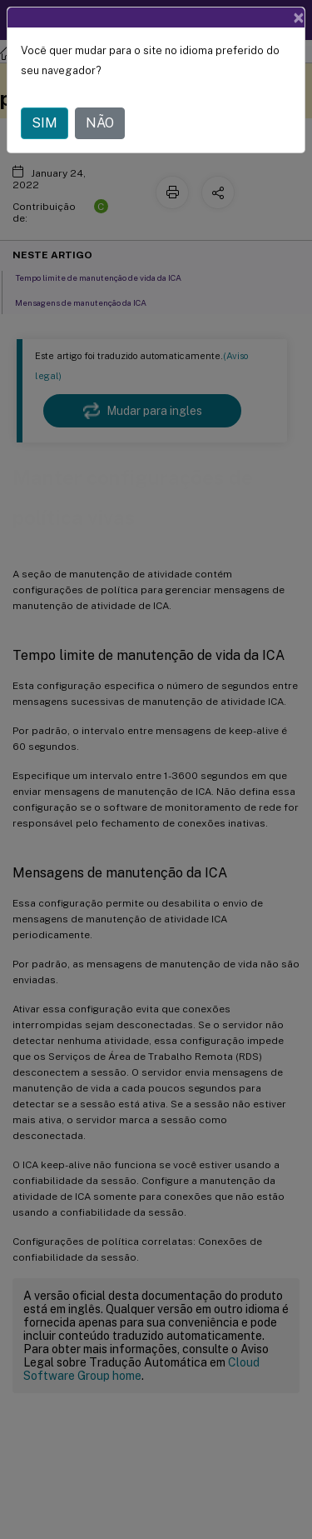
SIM (44, 123)
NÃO (100, 123)
